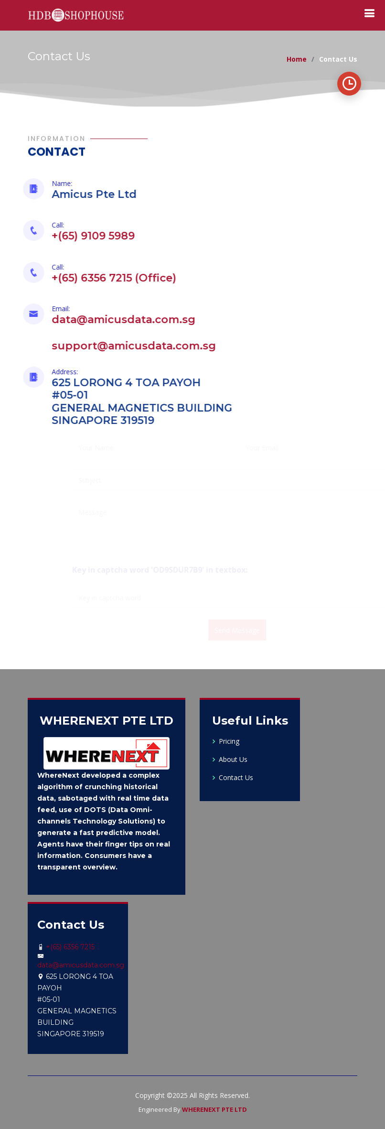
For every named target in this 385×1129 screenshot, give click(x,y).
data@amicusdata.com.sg (117, 319)
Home (297, 59)
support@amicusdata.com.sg (127, 345)
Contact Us (236, 777)
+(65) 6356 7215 (70, 947)
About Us (233, 759)
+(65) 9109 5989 (86, 235)
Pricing (229, 741)
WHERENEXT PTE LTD (214, 1109)
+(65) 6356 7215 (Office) (107, 277)
